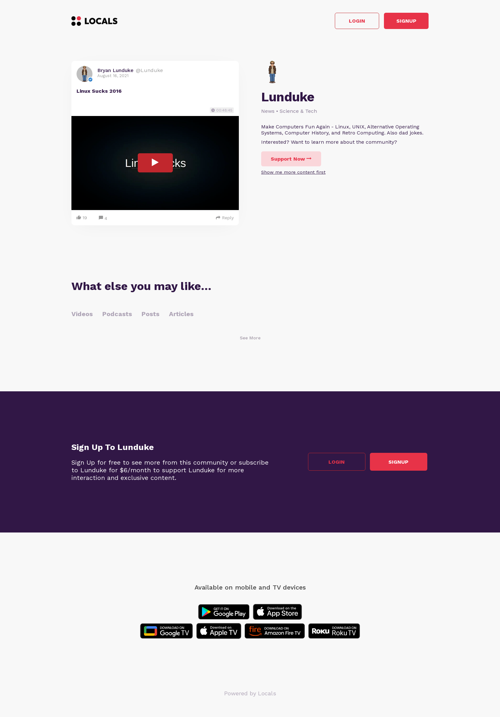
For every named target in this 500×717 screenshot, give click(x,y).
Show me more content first (293, 173)
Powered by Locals (250, 694)
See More (250, 339)
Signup (400, 22)
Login (338, 22)
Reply (225, 218)
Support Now (291, 160)
